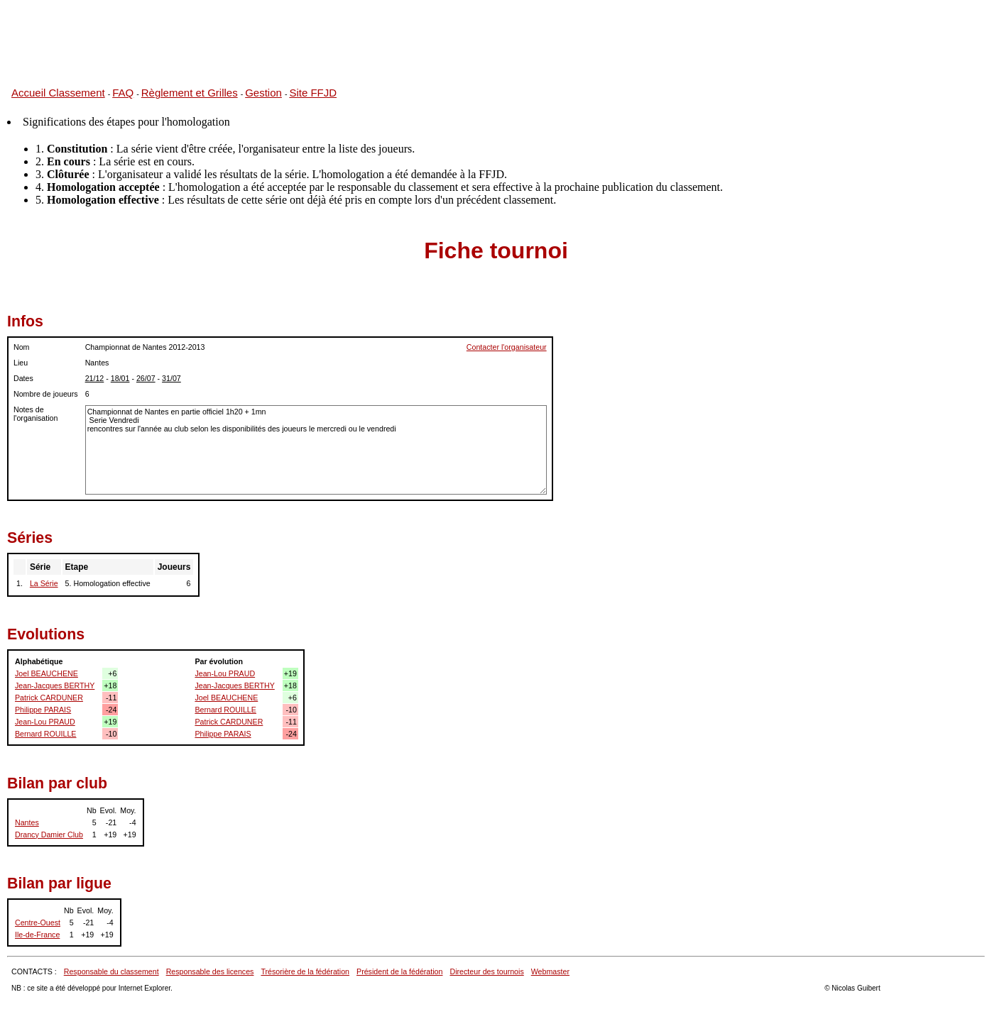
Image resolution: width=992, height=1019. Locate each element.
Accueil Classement (58, 93)
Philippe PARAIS (43, 709)
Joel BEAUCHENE (46, 673)
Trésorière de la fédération (305, 971)
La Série (44, 583)
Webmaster (550, 971)
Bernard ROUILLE (45, 733)
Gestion (263, 93)
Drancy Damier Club (49, 834)
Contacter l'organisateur (507, 347)
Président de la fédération (399, 971)
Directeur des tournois (486, 971)
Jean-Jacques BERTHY (54, 685)
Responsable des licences (210, 971)
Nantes (27, 822)
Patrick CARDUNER (49, 697)
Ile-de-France (37, 934)
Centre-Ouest (37, 922)
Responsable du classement (111, 971)
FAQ (122, 93)
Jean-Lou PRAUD (45, 721)
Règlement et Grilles (189, 93)
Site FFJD (313, 93)
